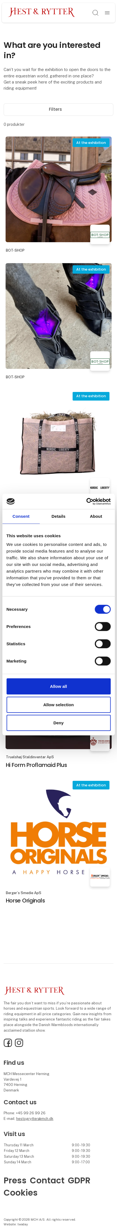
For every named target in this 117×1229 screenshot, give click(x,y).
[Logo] (41, 13)
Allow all (58, 686)
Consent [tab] (21, 516)
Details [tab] (59, 516)
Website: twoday (16, 1224)
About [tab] (96, 516)
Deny (58, 722)
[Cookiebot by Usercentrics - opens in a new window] (86, 501)
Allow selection (58, 704)
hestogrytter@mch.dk (34, 1119)
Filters (58, 109)
